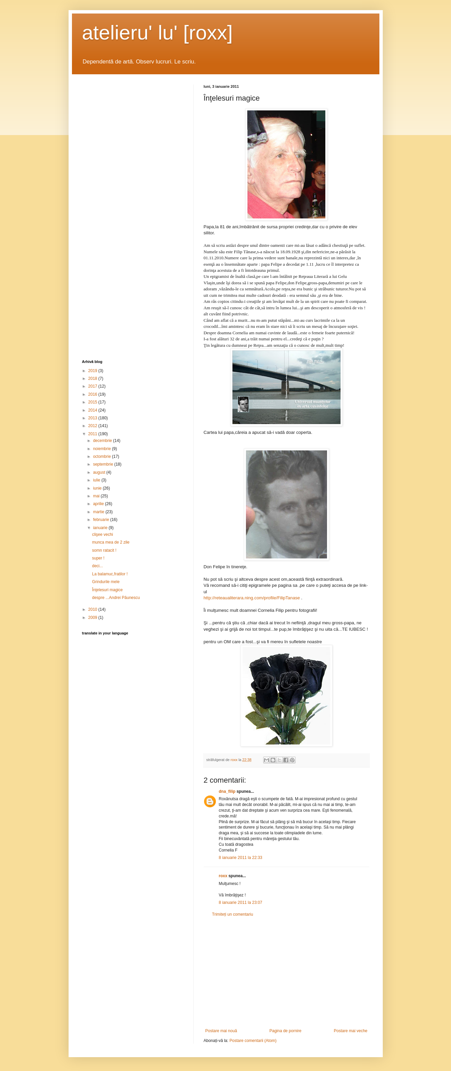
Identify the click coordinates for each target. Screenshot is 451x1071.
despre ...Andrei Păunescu (116, 597)
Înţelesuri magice (107, 589)
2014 (93, 410)
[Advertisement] (286, 972)
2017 (93, 386)
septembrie (103, 464)
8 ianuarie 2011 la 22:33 (240, 857)
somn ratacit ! (104, 550)
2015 (93, 402)
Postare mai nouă (221, 1030)
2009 (93, 617)
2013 (93, 418)
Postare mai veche (350, 1030)
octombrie (102, 456)
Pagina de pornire (285, 1030)
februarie (101, 519)
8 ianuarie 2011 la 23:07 (240, 902)
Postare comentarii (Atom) (252, 1040)
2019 (93, 370)
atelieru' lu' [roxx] (157, 32)
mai (97, 496)
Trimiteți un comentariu (232, 914)
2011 (93, 434)
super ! (98, 558)
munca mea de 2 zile (110, 542)
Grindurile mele (105, 581)
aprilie (99, 503)
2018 (93, 378)
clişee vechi (102, 534)
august (99, 472)
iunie (98, 488)
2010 (93, 609)
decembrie (103, 440)
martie (99, 512)
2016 (93, 394)
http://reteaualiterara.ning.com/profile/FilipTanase (252, 597)
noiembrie (102, 448)
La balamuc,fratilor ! (109, 574)
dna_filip (227, 791)
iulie (97, 480)
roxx (223, 875)
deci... (97, 566)
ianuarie (100, 527)
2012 (93, 425)
